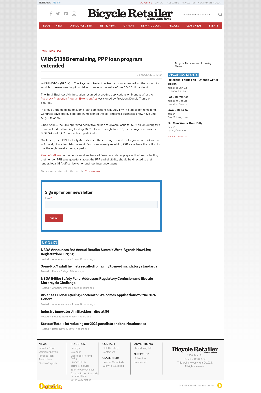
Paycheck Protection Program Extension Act (69, 98)
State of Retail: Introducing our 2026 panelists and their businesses (93, 323)
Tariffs (57, 2)
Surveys (75, 348)
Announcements (81, 25)
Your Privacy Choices (83, 369)
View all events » (177, 136)
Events (213, 25)
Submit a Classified (113, 365)
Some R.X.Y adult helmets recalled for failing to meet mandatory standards (99, 266)
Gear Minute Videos (209, 2)
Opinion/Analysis (48, 352)
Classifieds (193, 25)
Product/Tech (46, 355)
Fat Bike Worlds (178, 97)
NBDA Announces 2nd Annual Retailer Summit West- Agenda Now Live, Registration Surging (96, 251)
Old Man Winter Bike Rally (185, 123)
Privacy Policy (78, 362)
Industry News (53, 25)
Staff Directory (111, 348)
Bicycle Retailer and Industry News (193, 65)
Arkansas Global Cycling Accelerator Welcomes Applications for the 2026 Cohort (98, 297)
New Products (151, 25)
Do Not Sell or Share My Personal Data (84, 374)
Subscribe (173, 2)
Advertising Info (143, 348)
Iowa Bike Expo (178, 110)
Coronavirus (92, 171)
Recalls (174, 25)
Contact (160, 2)
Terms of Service (80, 365)
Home (44, 51)
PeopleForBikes (51, 155)
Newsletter (188, 2)
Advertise (146, 2)
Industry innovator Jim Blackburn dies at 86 (75, 311)
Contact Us (109, 352)
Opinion (128, 25)
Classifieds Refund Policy (81, 357)
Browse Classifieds (113, 362)
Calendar (76, 352)
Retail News (108, 25)
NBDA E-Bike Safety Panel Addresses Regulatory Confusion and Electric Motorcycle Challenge (97, 280)
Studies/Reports (48, 363)
